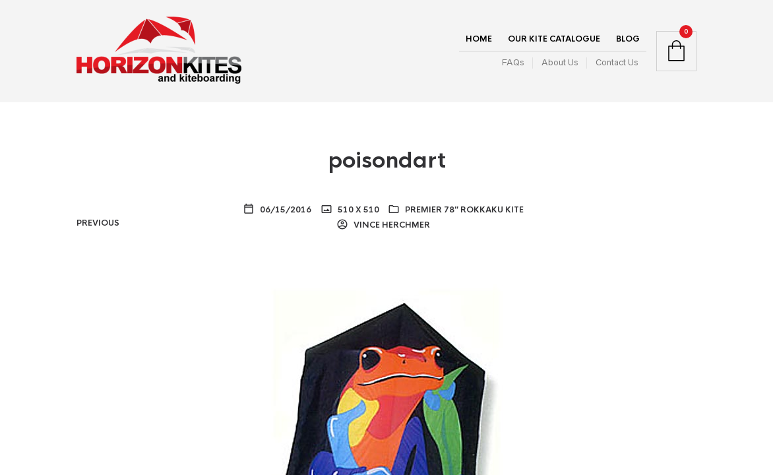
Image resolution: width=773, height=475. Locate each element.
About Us (559, 62)
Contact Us (617, 62)
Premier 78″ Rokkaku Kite (464, 210)
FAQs (513, 62)
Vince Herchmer (391, 225)
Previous (98, 223)
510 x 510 (357, 210)
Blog (628, 39)
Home (479, 39)
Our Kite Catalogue (554, 39)
